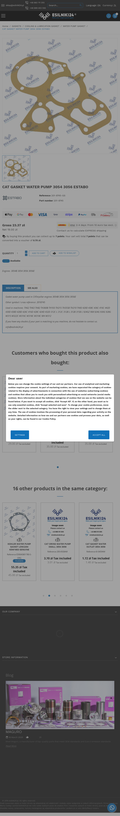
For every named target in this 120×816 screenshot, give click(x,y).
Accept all (93, 435)
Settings (26, 435)
